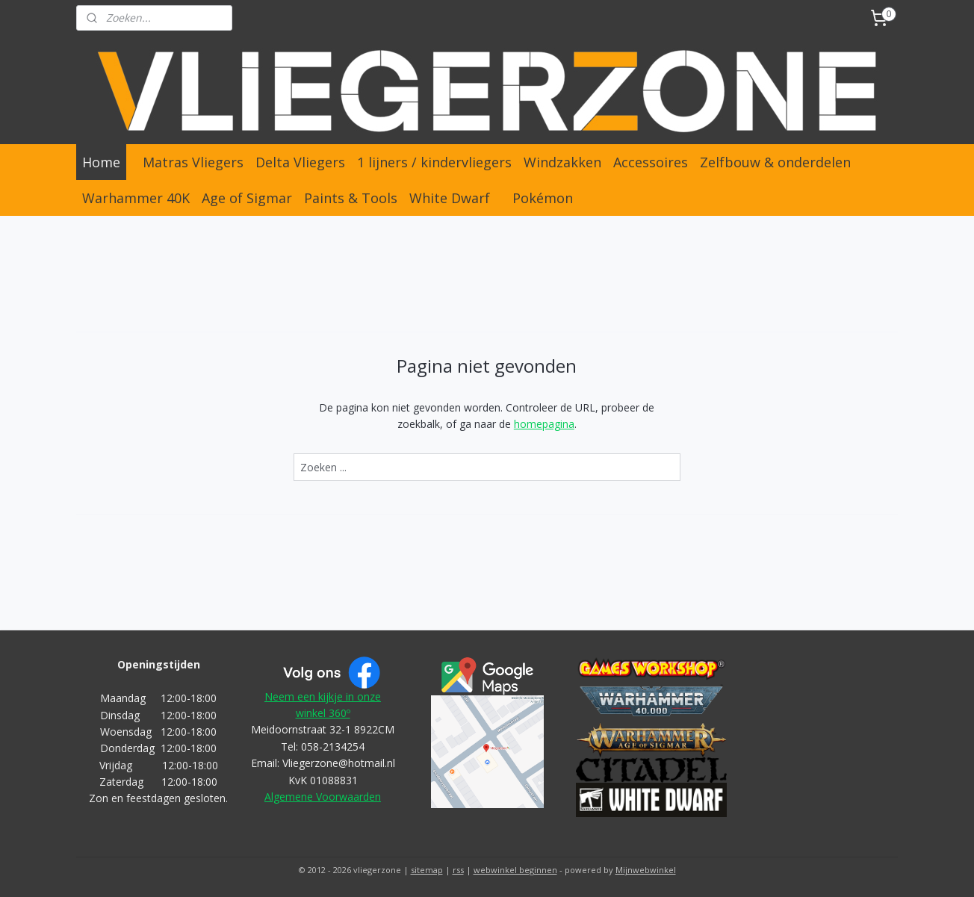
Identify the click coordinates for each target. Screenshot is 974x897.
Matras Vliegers (193, 162)
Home (101, 162)
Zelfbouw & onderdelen (775, 162)
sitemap (427, 869)
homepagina (544, 424)
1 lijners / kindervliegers (434, 162)
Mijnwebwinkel (645, 869)
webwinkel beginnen (515, 869)
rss (458, 869)
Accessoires (650, 162)
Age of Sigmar (247, 198)
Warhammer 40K (136, 198)
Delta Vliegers (300, 162)
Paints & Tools (350, 198)
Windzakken (562, 162)
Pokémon (542, 198)
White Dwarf (449, 198)
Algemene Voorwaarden (322, 796)
